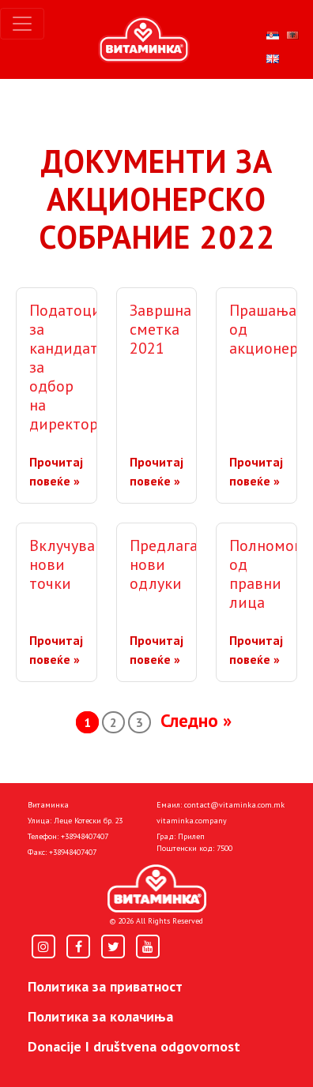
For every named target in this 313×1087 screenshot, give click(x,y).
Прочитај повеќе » (56, 471)
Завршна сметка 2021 (160, 329)
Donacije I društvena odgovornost (134, 1046)
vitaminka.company (191, 820)
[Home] (157, 889)
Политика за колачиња (100, 1016)
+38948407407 (84, 836)
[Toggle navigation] (22, 23)
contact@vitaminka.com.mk (234, 805)
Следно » (196, 720)
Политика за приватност (105, 986)
